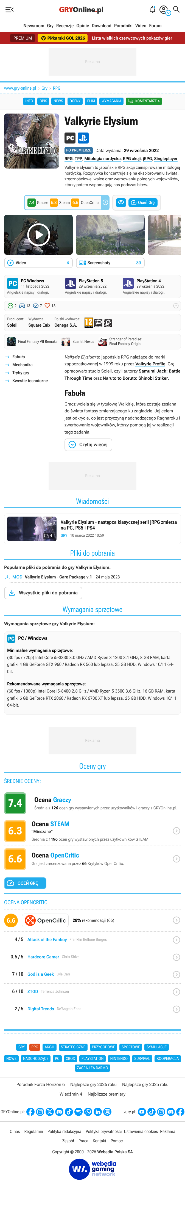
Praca (83, 1140)
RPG (56, 88)
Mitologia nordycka (102, 158)
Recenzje (65, 26)
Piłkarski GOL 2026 (63, 38)
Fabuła (18, 356)
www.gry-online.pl (20, 88)
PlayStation (93, 1059)
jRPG (147, 158)
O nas (15, 1131)
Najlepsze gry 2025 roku (145, 1084)
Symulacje (157, 1047)
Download (101, 26)
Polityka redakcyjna (64, 1131)
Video (140, 26)
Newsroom (33, 26)
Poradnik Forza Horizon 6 (40, 1084)
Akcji (49, 1047)
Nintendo (119, 1059)
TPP (78, 158)
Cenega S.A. (65, 325)
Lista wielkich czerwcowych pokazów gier (132, 38)
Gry (50, 26)
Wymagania (111, 101)
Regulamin (33, 1131)
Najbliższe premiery (106, 1094)
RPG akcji (132, 158)
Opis (43, 101)
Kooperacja (168, 1059)
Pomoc (117, 1140)
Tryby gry (20, 372)
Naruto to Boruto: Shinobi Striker (135, 378)
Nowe (11, 1059)
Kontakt (99, 1140)
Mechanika (22, 364)
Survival (142, 1059)
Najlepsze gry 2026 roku (93, 1084)
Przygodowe (103, 1047)
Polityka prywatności (104, 1131)
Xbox (70, 1059)
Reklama (167, 1131)
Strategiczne (73, 1047)
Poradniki (123, 26)
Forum (155, 26)
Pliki (91, 101)
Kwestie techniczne (30, 380)
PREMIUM (22, 38)
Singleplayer (166, 158)
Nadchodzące (35, 1059)
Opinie (82, 26)
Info (29, 101)
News (58, 101)
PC (57, 1059)
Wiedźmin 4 (71, 1094)
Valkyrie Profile (150, 363)
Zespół (68, 1140)
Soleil (12, 325)
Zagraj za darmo (92, 1068)
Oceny (75, 101)
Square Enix (40, 325)
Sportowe (131, 1047)
